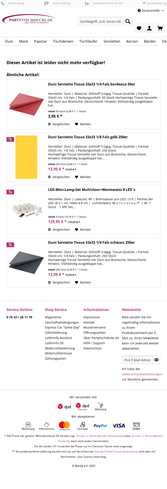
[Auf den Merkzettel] (83, 124)
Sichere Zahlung (57, 3)
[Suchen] (127, 21)
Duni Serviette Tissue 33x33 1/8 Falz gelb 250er (88, 137)
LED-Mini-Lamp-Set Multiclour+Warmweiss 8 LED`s (91, 189)
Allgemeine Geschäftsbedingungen (62, 319)
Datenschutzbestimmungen (142, 374)
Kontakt (89, 322)
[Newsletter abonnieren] (156, 359)
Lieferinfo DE (54, 343)
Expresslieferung (154, 3)
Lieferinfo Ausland (58, 338)
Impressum (92, 317)
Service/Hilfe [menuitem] (149, 10)
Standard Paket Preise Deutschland (116, 451)
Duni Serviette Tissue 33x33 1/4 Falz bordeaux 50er (91, 84)
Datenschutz (93, 348)
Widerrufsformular (58, 353)
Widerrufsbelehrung (60, 348)
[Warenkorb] (160, 28)
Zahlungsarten (55, 358)
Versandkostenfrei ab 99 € (104, 3)
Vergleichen (59, 124)
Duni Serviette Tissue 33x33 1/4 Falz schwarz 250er (91, 242)
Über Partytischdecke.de (101, 338)
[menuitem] (105, 23)
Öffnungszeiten (95, 332)
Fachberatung (12, 3)
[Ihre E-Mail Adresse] (137, 359)
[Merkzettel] (138, 28)
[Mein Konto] (149, 28)
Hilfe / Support (94, 343)
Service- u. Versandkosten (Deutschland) (100, 436)
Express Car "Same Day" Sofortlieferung (62, 330)
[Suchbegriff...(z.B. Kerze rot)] (105, 21)
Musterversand (95, 327)
